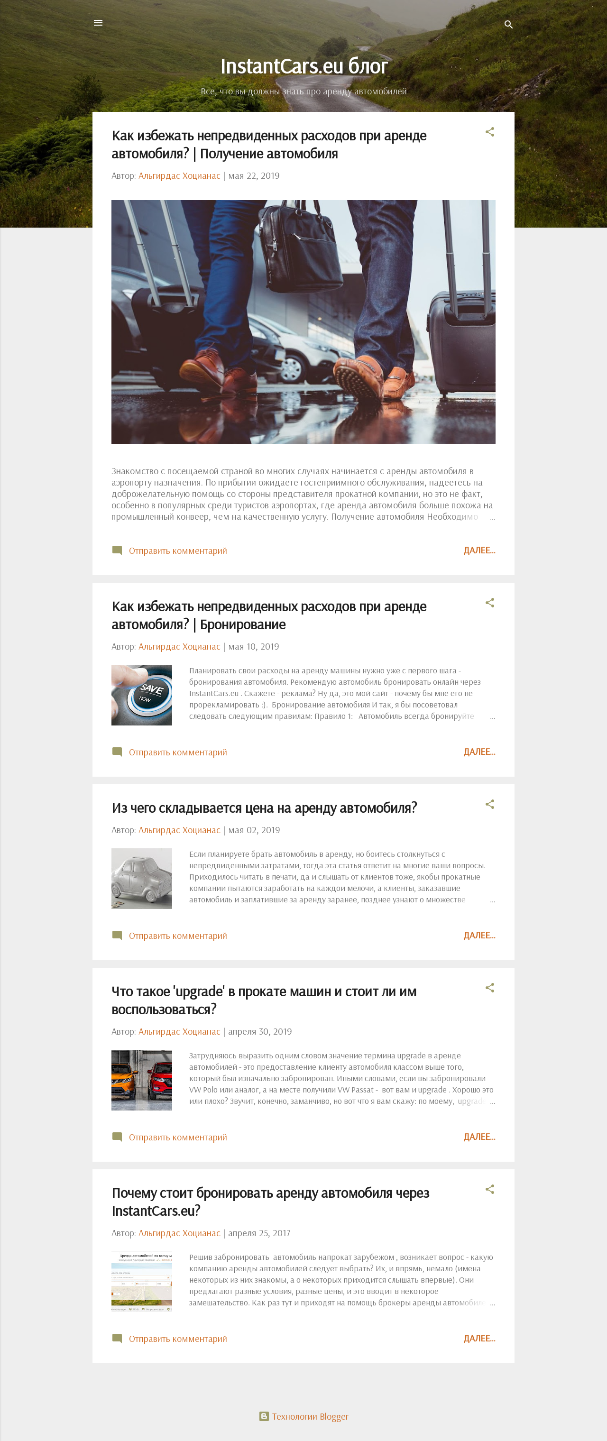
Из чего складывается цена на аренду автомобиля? (264, 808)
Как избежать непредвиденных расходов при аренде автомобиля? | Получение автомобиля (268, 144)
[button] (490, 133)
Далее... (480, 550)
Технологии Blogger (303, 1416)
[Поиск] (509, 25)
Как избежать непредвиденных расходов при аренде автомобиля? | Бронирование (268, 615)
